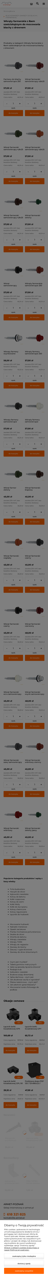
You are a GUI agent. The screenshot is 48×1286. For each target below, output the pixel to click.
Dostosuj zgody (24, 1264)
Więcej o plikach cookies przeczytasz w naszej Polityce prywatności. (21, 1249)
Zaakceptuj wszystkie (24, 1271)
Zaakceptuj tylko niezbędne (24, 1256)
